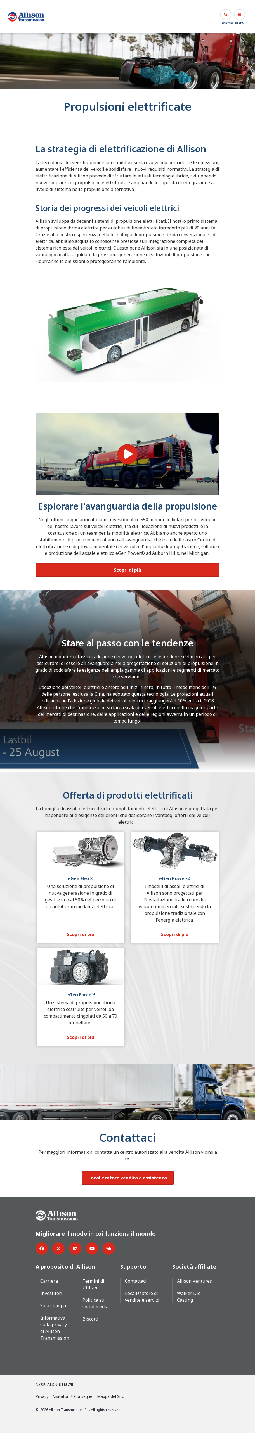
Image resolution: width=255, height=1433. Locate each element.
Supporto (133, 1266)
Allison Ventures (194, 1281)
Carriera (49, 1281)
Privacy (42, 1396)
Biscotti (90, 1319)
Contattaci (136, 1281)
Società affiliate (194, 1266)
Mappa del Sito (110, 1396)
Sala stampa (53, 1305)
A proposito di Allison (65, 1266)
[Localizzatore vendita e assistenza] (128, 1177)
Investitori (51, 1293)
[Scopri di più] (127, 569)
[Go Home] (26, 16)
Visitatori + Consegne (72, 1396)
